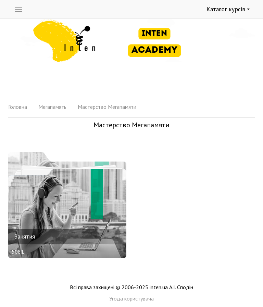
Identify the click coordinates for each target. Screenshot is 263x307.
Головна (17, 106)
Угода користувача (131, 298)
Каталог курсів (228, 9)
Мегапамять (52, 106)
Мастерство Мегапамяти (107, 106)
